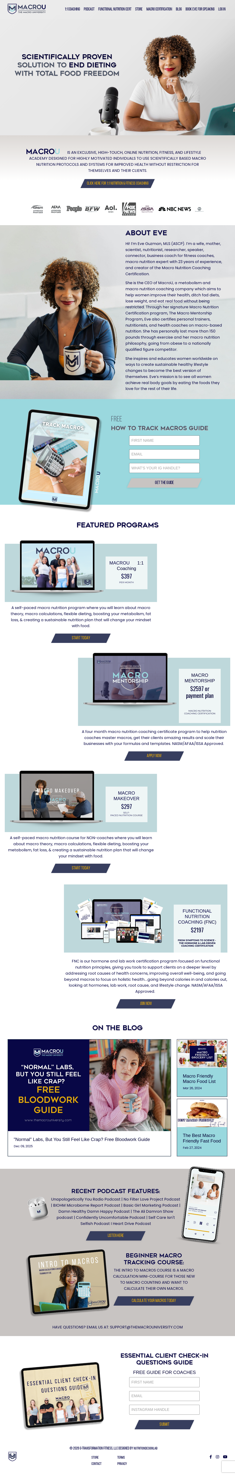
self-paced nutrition (121, 816)
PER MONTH (126, 584)
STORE (95, 1460)
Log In (221, 9)
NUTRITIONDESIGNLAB (145, 1451)
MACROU (119, 564)
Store (137, 9)
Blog (178, 9)
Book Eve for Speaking (199, 9)
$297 (126, 808)
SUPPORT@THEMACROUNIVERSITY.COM (146, 1329)
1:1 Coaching (70, 9)
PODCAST (86, 9)
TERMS (121, 1460)
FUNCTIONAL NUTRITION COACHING (195, 919)
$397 (126, 578)
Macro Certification (158, 9)
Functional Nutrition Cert (113, 9)
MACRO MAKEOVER (126, 798)
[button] (118, 183)
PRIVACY (122, 1467)
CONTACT (96, 1467)
